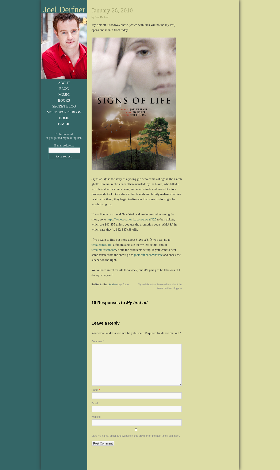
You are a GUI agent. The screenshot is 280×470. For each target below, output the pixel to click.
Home (64, 118)
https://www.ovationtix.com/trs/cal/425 (131, 219)
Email (96, 403)
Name (96, 389)
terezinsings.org (102, 244)
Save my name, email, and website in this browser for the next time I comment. (136, 435)
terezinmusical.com (104, 249)
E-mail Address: (64, 145)
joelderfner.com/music (148, 254)
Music (64, 95)
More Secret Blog (64, 112)
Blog (64, 89)
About (64, 83)
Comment (98, 341)
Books (64, 100)
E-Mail (64, 124)
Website (96, 416)
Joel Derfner (64, 9)
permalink (113, 284)
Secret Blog (64, 106)
